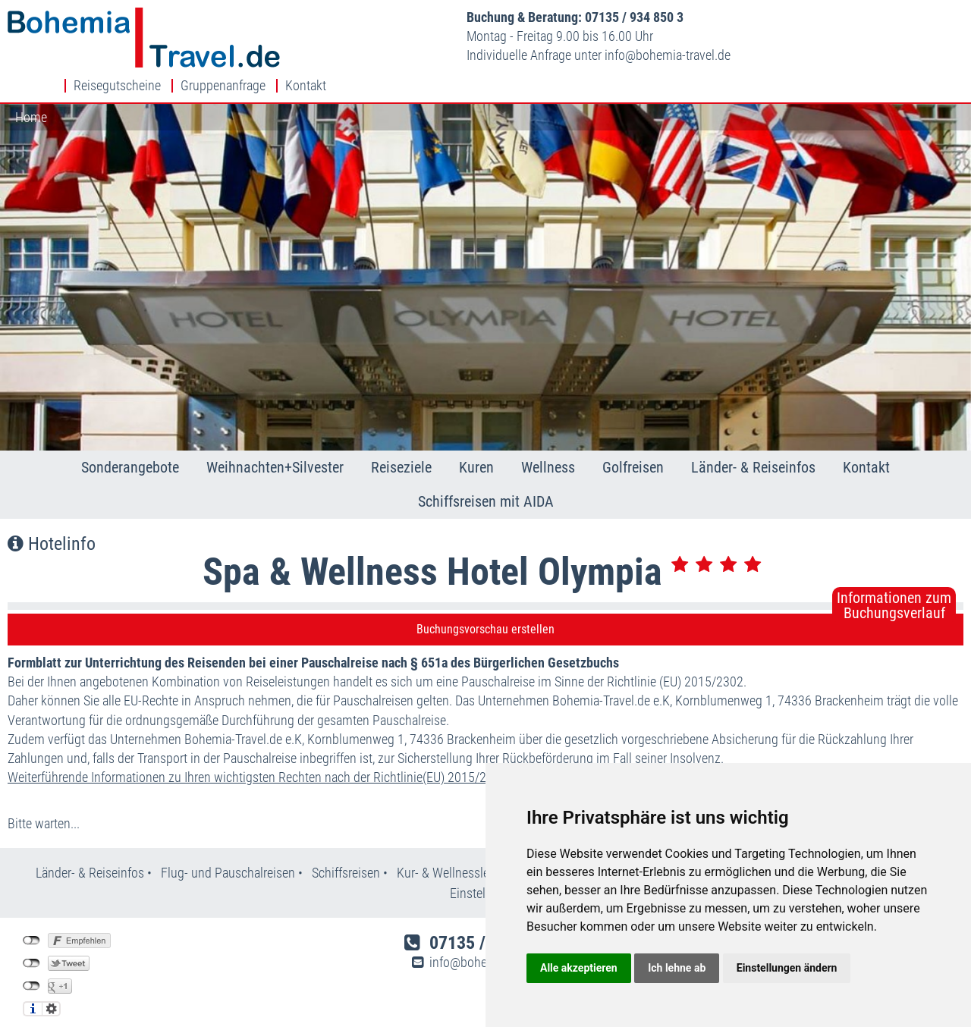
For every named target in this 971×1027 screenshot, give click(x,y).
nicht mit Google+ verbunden (31, 963)
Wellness (548, 444)
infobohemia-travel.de (527, 55)
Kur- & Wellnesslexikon (457, 851)
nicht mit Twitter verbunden (31, 940)
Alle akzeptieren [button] (578, 968)
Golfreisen (633, 444)
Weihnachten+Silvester (275, 444)
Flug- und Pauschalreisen (229, 851)
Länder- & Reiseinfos (753, 444)
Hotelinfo (52, 521)
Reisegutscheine (754, 17)
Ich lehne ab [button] (676, 968)
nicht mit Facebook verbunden (31, 917)
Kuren (476, 444)
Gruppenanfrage (860, 17)
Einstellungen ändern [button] (787, 968)
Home (31, 94)
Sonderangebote (130, 444)
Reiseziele (401, 444)
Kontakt (942, 17)
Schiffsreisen (346, 851)
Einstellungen (51, 986)
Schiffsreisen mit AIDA (486, 479)
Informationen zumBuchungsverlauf (894, 582)
